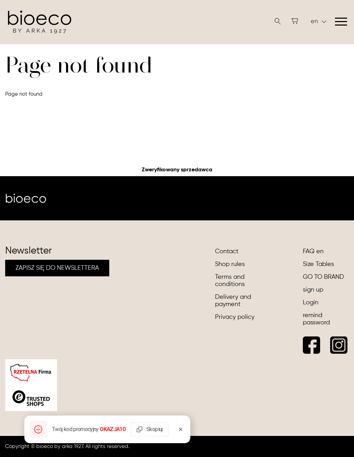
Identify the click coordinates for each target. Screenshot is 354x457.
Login (310, 302)
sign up (313, 290)
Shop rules (230, 264)
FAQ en (313, 251)
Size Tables (318, 264)
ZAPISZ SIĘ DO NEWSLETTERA (57, 268)
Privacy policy (234, 317)
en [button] (318, 21)
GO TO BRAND (323, 277)
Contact (227, 251)
